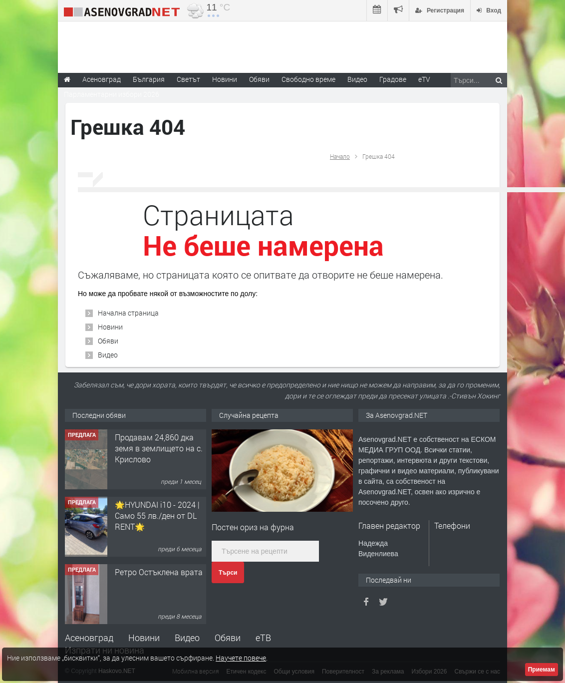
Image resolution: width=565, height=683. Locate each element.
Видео (108, 354)
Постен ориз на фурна (253, 527)
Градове (392, 79)
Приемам (541, 669)
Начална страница (128, 313)
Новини (224, 79)
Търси (228, 572)
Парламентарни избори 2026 (111, 94)
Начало (340, 156)
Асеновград (89, 638)
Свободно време (308, 79)
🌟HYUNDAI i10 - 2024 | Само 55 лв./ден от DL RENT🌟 (157, 515)
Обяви (108, 340)
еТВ (263, 638)
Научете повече (241, 658)
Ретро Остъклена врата (159, 572)
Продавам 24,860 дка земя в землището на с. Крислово (159, 448)
